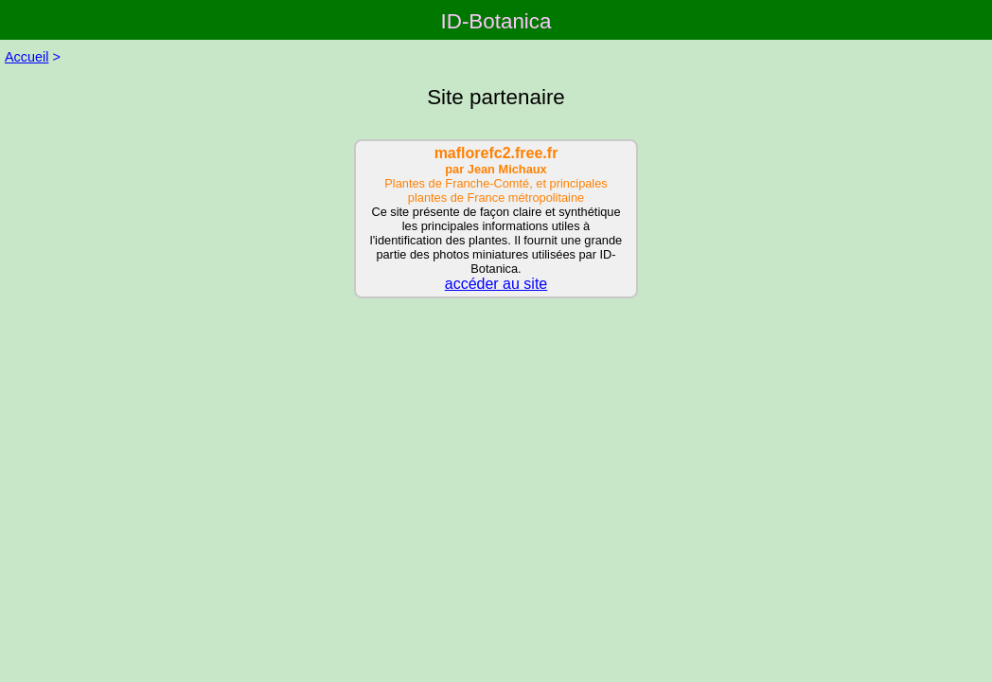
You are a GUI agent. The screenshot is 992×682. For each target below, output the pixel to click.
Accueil (26, 56)
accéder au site (496, 284)
